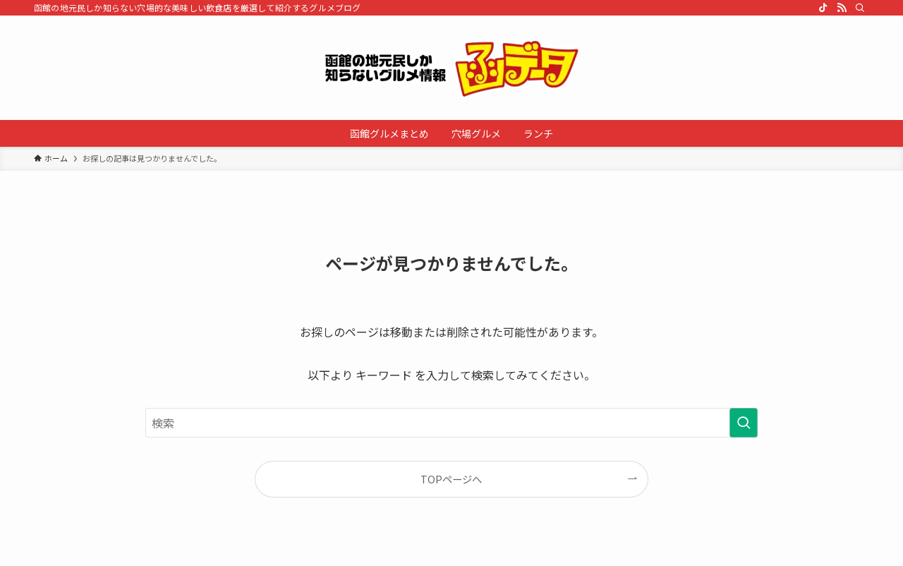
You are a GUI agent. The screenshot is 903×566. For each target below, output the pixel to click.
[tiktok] (823, 8)
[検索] (860, 8)
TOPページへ (451, 478)
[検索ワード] (451, 423)
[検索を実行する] (743, 423)
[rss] (841, 8)
